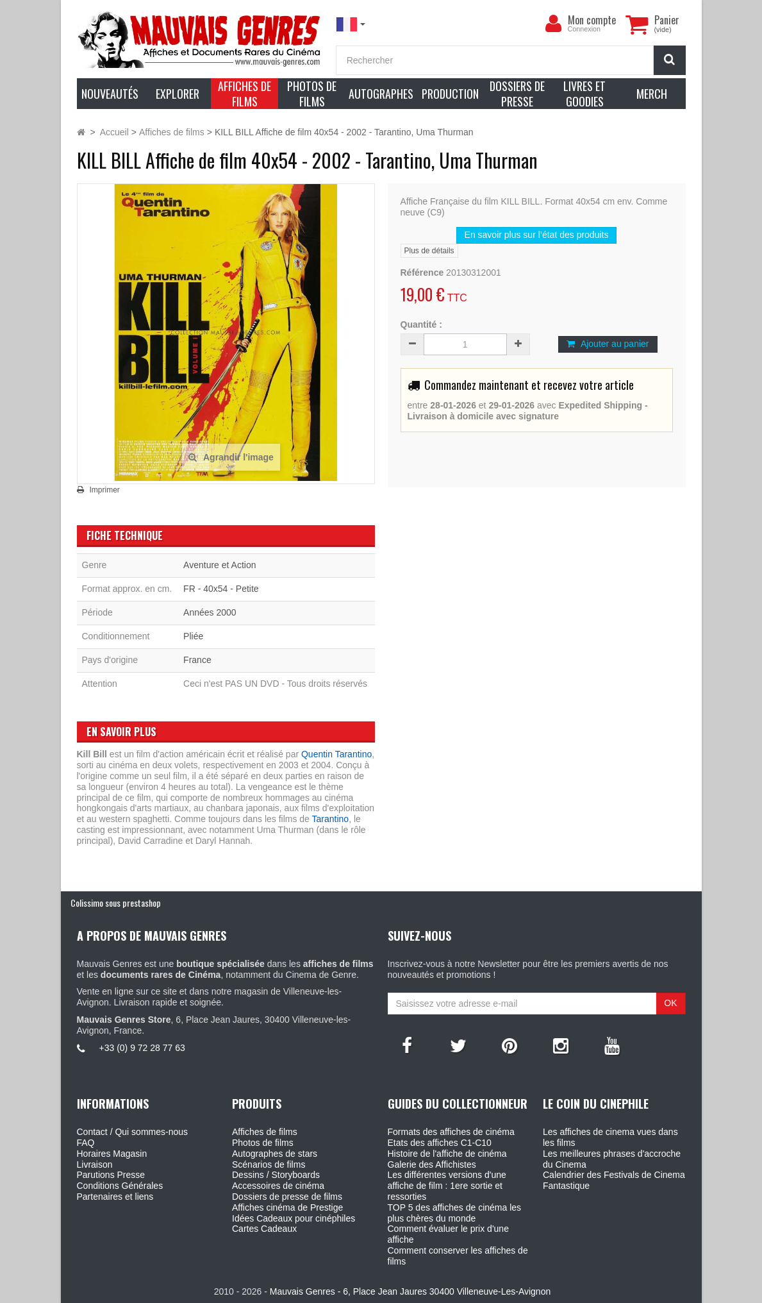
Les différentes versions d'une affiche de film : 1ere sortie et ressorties (447, 1186)
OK (670, 1003)
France (197, 660)
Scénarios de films (268, 1164)
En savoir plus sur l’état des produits (537, 235)
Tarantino (330, 819)
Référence (422, 272)
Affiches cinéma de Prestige (287, 1207)
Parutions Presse (111, 1175)
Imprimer (105, 489)
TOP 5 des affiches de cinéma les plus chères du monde (455, 1212)
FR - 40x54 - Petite (221, 589)
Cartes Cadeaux (264, 1228)
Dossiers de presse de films (287, 1196)
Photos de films (263, 1143)
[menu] (554, 24)
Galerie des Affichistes (432, 1164)
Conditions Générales (120, 1186)
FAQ (86, 1143)
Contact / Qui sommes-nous (132, 1132)
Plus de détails (429, 250)
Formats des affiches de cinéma (451, 1132)
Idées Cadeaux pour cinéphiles (293, 1218)
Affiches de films (264, 1132)
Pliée (193, 636)
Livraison (95, 1164)
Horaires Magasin (112, 1153)
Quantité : (421, 324)
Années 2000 (209, 612)
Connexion (584, 29)
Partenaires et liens (115, 1196)
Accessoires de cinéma (278, 1186)
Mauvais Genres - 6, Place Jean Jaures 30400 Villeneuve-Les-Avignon (410, 1291)
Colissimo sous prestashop (115, 902)
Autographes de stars (274, 1153)
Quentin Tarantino (336, 754)
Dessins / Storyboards (276, 1175)
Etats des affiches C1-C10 (440, 1143)
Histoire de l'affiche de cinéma (447, 1153)
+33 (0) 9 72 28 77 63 (142, 1048)
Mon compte (592, 20)
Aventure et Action (219, 565)
